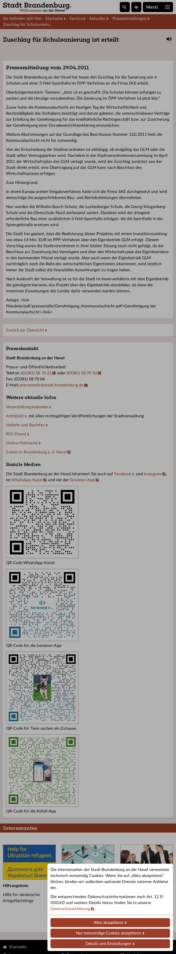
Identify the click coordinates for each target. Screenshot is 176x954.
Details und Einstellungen (108, 944)
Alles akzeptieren (109, 923)
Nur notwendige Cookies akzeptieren (108, 933)
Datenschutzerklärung (70, 909)
